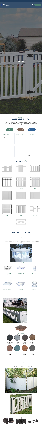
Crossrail (21, 228)
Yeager (21, 215)
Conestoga (21, 188)
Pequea (7, 188)
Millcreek (34, 188)
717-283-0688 (31, 366)
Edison (7, 215)
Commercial (35, 215)
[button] (33, 5)
